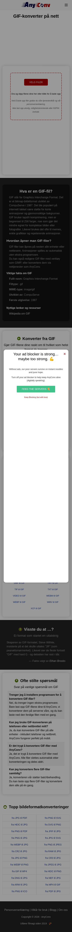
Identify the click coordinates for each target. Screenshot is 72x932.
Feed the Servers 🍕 (36, 389)
